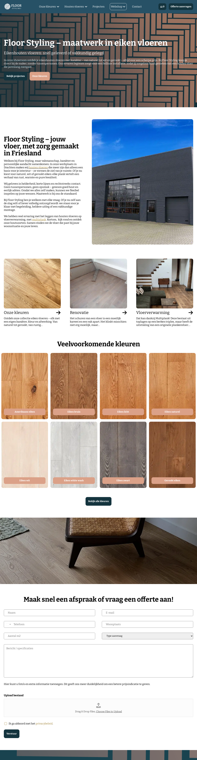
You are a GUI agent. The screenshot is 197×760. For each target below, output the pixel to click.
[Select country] (8, 624)
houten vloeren (38, 167)
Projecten (98, 6)
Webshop (116, 6)
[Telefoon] (49, 624)
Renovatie (98, 312)
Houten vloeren (74, 6)
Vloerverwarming (164, 312)
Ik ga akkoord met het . (31, 723)
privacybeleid (44, 723)
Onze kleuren (47, 6)
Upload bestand (14, 695)
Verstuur (11, 733)
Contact (137, 6)
